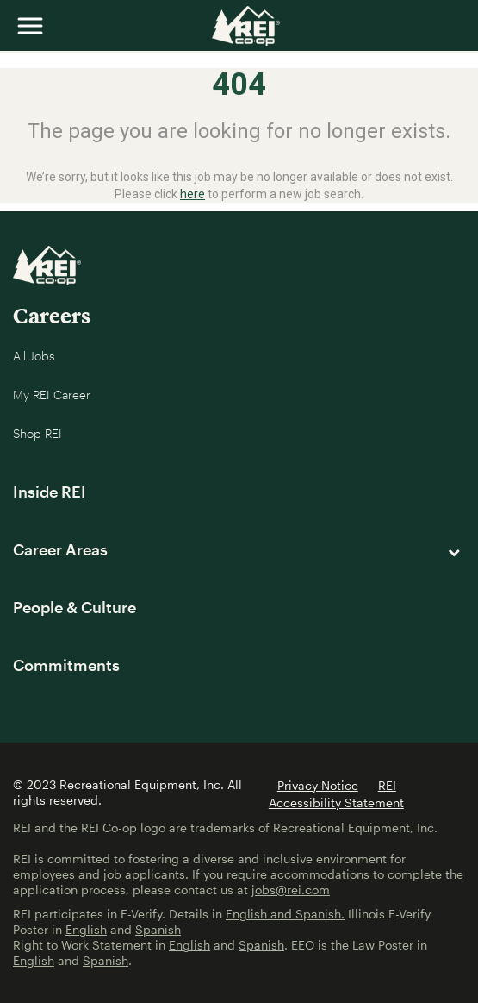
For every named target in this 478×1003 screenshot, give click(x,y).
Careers (51, 315)
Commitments (66, 664)
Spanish (158, 929)
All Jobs (34, 355)
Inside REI (49, 491)
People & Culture (74, 607)
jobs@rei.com (290, 889)
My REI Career (51, 394)
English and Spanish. (285, 913)
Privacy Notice (317, 785)
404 (239, 84)
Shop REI (37, 433)
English (86, 929)
